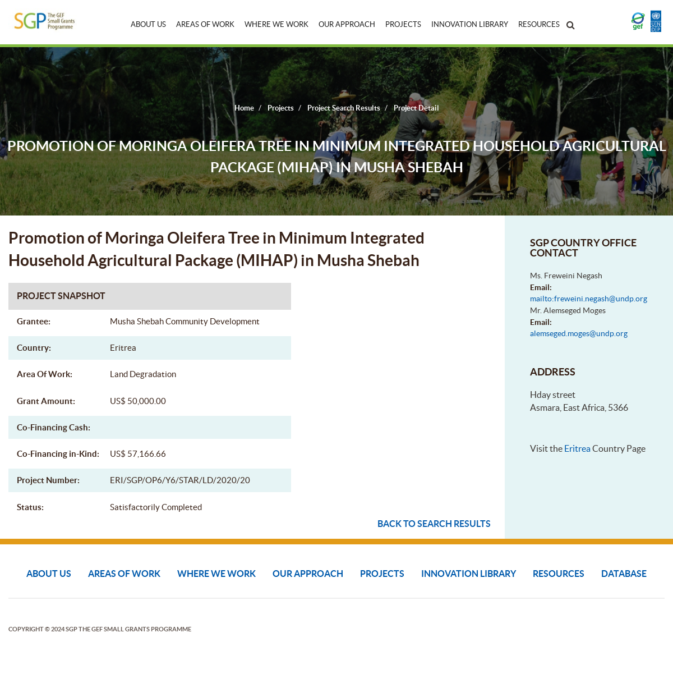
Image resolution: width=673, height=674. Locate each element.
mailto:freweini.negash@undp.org (588, 298)
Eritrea (577, 448)
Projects (403, 24)
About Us (148, 24)
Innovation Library (469, 24)
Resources (539, 24)
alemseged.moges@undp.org (579, 333)
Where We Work (276, 24)
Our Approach (347, 24)
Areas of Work (205, 24)
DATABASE (624, 573)
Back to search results (434, 524)
